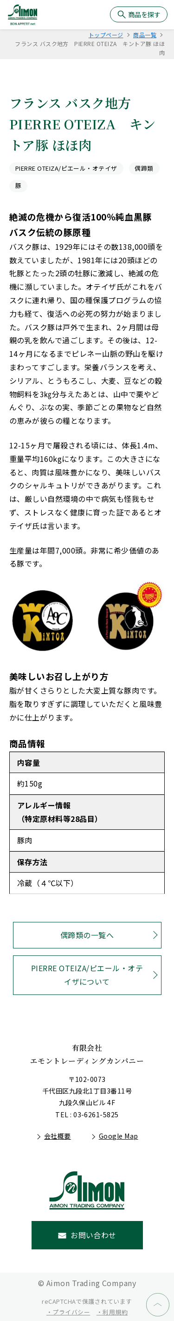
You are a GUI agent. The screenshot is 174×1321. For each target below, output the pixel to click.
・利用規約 (112, 1312)
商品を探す (144, 14)
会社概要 (57, 1136)
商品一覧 (144, 35)
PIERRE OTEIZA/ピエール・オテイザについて (87, 974)
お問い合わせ (93, 1235)
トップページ (106, 35)
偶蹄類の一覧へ (87, 935)
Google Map (118, 1136)
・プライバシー (68, 1312)
